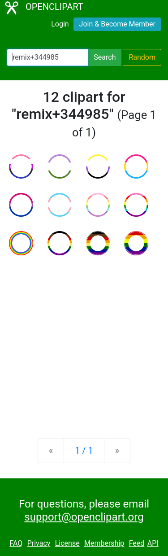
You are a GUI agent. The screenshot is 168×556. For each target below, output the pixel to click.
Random (142, 57)
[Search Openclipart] (47, 57)
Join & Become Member (117, 24)
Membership (104, 543)
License (67, 543)
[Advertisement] (84, 339)
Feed (137, 543)
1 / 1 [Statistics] (84, 450)
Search (105, 57)
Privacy (39, 543)
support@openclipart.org (83, 517)
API (153, 543)
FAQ (15, 543)
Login (60, 24)
